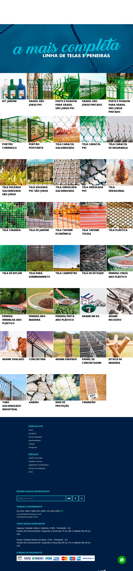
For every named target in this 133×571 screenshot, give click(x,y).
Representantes (35, 440)
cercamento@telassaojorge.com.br (29, 514)
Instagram (82, 498)
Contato (32, 444)
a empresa (33, 447)
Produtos (32, 433)
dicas (31, 472)
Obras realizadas (35, 437)
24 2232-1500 (53, 511)
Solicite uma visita (35, 458)
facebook (75, 498)
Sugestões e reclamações (39, 465)
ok (68, 498)
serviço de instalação (37, 468)
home (31, 430)
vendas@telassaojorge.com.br (27, 517)
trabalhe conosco (35, 461)
